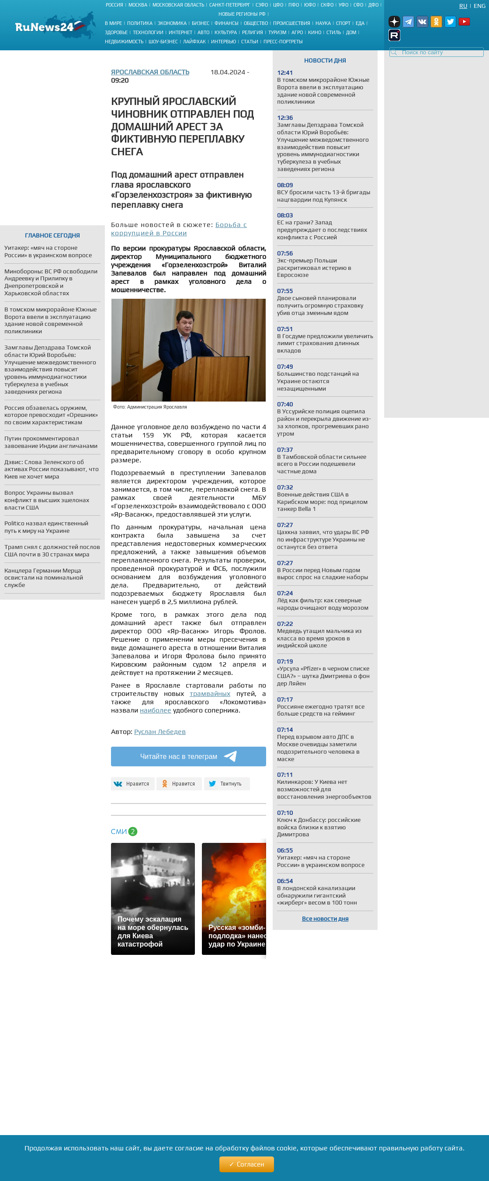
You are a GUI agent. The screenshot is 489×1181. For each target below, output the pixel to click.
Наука (323, 23)
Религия (252, 32)
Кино (314, 32)
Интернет (180, 32)
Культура (226, 32)
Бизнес (200, 23)
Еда (360, 23)
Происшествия (291, 23)
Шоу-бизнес (163, 41)
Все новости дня (325, 918)
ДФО (373, 4)
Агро (297, 32)
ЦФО (278, 4)
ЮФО (310, 4)
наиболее (155, 710)
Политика (140, 23)
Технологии (148, 32)
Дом (351, 32)
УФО (343, 4)
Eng (480, 5)
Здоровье (116, 32)
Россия (114, 4)
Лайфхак (194, 41)
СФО (358, 4)
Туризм (277, 32)
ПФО (293, 4)
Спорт (343, 23)
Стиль (333, 32)
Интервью (223, 41)
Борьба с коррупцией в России (179, 228)
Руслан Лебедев (160, 731)
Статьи (249, 41)
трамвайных (210, 693)
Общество (256, 23)
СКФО (327, 4)
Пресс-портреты (283, 41)
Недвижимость (124, 41)
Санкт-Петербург (229, 4)
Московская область (178, 4)
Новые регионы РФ (242, 14)
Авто (203, 32)
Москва (137, 4)
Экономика (172, 23)
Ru (463, 5)
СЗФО (262, 4)
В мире (113, 23)
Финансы (227, 23)
